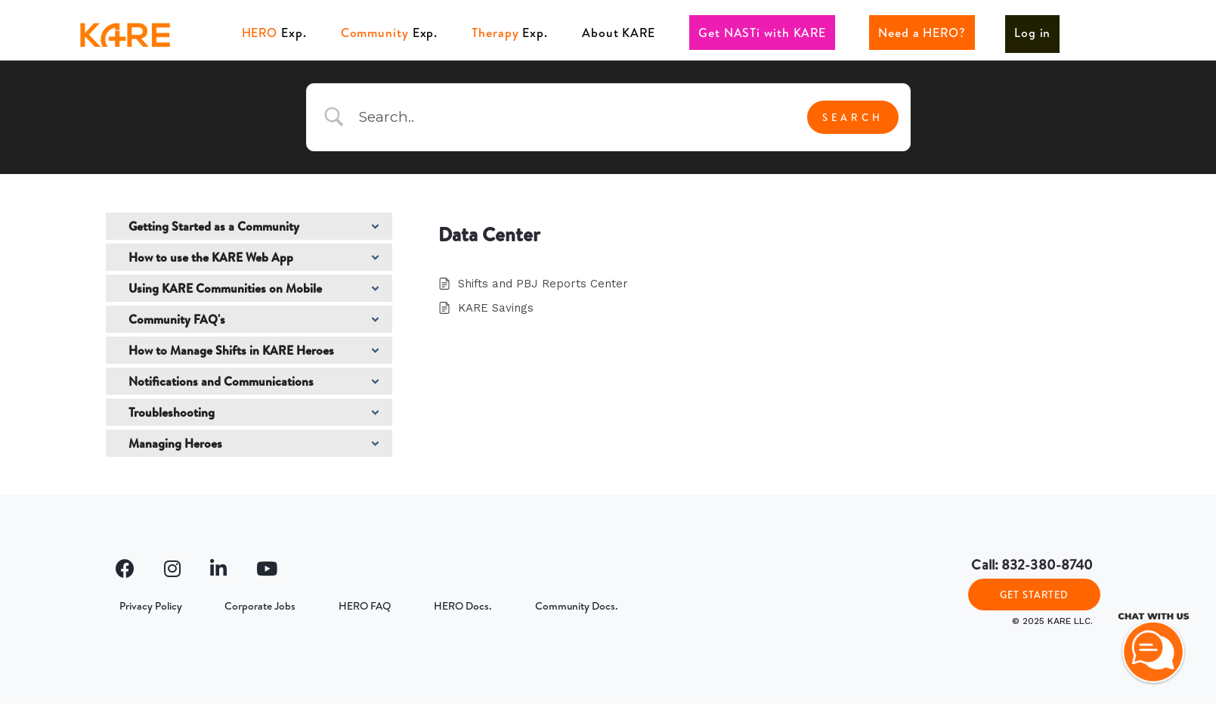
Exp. (274, 32)
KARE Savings (496, 308)
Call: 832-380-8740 (1032, 564)
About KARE (618, 32)
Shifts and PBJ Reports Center (543, 283)
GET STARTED (1034, 598)
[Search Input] (569, 117)
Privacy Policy (147, 605)
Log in (1032, 32)
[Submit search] (853, 117)
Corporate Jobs (249, 605)
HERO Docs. (437, 605)
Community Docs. (543, 605)
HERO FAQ (346, 605)
